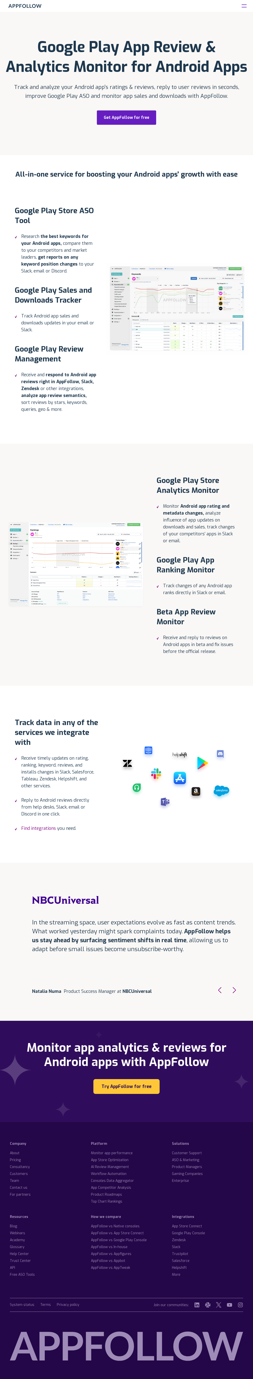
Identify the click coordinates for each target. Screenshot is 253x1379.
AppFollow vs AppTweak (110, 1267)
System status (22, 1305)
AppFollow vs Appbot (108, 1260)
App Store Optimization (109, 1160)
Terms (45, 1305)
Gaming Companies (187, 1173)
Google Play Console (188, 1233)
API (12, 1267)
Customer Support (187, 1153)
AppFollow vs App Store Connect (117, 1233)
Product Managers (187, 1167)
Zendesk (179, 1240)
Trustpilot (180, 1254)
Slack (176, 1247)
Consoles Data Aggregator (112, 1180)
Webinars (17, 1233)
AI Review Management (110, 1167)
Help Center (19, 1254)
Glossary (17, 1247)
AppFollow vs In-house (109, 1247)
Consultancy (20, 1167)
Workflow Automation (108, 1173)
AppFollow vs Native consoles (115, 1226)
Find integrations (39, 828)
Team (14, 1180)
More (176, 1274)
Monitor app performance (112, 1153)
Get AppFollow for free (126, 117)
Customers (19, 1173)
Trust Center (20, 1260)
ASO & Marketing (185, 1160)
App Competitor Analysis (111, 1187)
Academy (17, 1240)
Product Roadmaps (106, 1194)
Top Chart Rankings (106, 1201)
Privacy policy (68, 1305)
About (15, 1153)
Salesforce (181, 1260)
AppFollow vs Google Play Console (119, 1240)
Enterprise (180, 1180)
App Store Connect (187, 1226)
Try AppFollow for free (126, 1086)
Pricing (15, 1160)
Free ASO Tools (22, 1274)
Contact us (18, 1187)
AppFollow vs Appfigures (111, 1254)
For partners (20, 1194)
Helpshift (179, 1267)
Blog (13, 1226)
